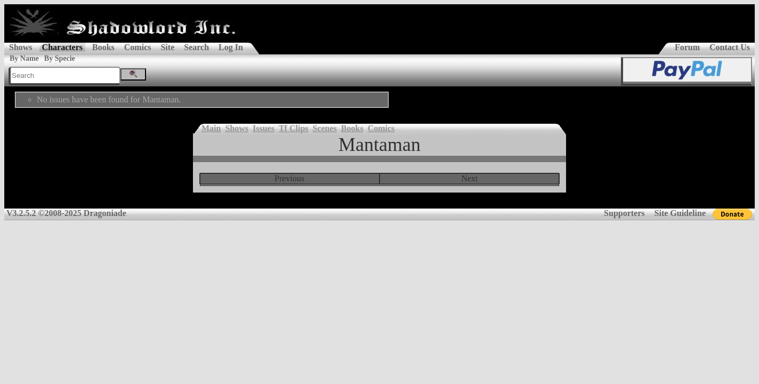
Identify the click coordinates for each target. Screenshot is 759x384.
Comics (137, 47)
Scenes (325, 128)
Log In (231, 47)
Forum (687, 47)
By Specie (59, 58)
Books (103, 47)
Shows (21, 47)
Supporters (624, 213)
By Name (24, 58)
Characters (62, 47)
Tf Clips (294, 128)
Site (167, 47)
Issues (263, 128)
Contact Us (729, 47)
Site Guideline (680, 213)
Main (211, 128)
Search (196, 47)
